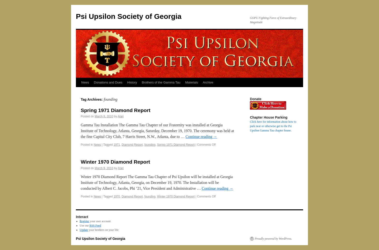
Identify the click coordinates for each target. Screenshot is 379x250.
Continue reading (201, 137)
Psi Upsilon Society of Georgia (129, 16)
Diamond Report (132, 144)
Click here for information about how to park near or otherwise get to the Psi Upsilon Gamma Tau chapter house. (273, 126)
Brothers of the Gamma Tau (161, 82)
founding (149, 144)
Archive (208, 82)
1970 (117, 196)
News (85, 82)
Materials (191, 82)
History (132, 82)
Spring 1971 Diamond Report (115, 110)
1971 (117, 144)
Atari (121, 116)
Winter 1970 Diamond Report (115, 162)
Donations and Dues (108, 82)
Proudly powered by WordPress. (273, 238)
